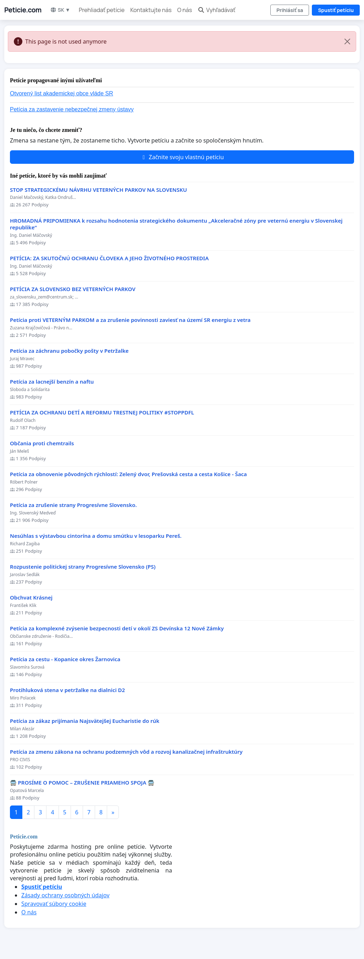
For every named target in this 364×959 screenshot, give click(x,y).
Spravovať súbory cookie (53, 904)
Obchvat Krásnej (31, 597)
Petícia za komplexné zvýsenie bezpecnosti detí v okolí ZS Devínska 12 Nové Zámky (117, 628)
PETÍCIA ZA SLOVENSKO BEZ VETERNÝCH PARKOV (73, 289)
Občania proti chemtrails (42, 443)
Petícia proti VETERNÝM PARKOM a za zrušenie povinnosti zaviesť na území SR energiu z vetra (130, 320)
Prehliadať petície (102, 10)
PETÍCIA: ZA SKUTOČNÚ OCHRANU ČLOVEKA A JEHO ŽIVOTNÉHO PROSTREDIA (109, 258)
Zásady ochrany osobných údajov (65, 895)
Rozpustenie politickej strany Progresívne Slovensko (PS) (82, 566)
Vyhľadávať (216, 10)
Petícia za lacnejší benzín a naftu (52, 381)
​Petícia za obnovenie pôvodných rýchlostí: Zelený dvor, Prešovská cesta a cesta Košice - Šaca (128, 474)
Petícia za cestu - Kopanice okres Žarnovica (65, 659)
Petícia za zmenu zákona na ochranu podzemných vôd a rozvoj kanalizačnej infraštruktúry (126, 751)
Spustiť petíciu (336, 10)
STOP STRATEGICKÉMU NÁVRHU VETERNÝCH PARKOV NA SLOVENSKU (98, 189)
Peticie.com (23, 10)
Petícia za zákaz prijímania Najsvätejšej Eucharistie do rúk (84, 721)
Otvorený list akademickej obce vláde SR (61, 93)
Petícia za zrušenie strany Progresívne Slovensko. (73, 505)
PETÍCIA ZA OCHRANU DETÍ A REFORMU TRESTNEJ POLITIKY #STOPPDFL (102, 412)
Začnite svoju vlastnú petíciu (182, 157)
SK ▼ (60, 9)
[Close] (347, 41)
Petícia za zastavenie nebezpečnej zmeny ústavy (72, 109)
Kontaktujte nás (150, 10)
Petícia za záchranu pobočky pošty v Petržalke (69, 350)
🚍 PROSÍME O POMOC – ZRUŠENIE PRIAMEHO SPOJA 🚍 (82, 782)
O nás (184, 10)
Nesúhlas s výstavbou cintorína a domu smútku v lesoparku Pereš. (96, 536)
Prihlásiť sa (289, 10)
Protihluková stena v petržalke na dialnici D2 (67, 690)
